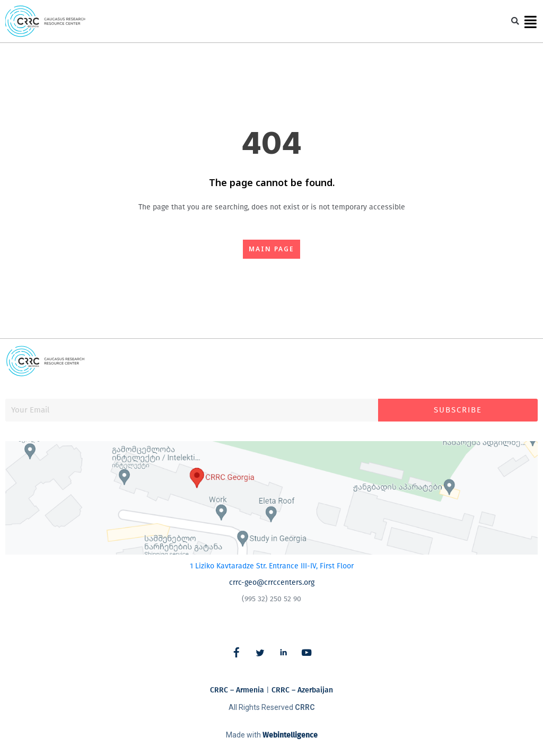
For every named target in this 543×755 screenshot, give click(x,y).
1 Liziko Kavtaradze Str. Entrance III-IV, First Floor (272, 565)
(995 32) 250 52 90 (271, 598)
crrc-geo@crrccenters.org (271, 582)
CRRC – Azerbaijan (302, 690)
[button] (515, 21)
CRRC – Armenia (237, 690)
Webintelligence (290, 735)
